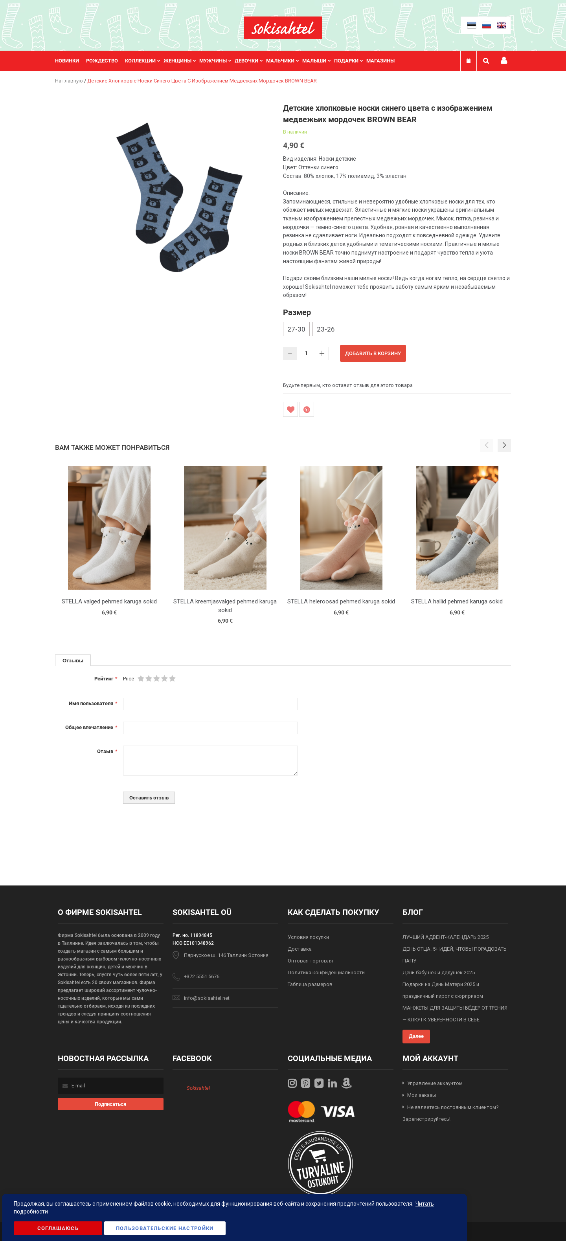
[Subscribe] (111, 1104)
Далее (416, 1036)
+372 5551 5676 (201, 976)
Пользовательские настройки (165, 1228)
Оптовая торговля (310, 961)
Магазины (380, 61)
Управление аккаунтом (435, 1083)
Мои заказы (421, 1095)
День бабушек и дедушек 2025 (438, 972)
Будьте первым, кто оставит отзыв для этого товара (348, 385)
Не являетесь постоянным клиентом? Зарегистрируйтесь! (450, 1113)
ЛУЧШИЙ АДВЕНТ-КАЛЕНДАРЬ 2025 (445, 937)
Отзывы (72, 660)
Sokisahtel (198, 1088)
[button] (504, 445)
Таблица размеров (310, 984)
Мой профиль (504, 61)
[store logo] (283, 27)
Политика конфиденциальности (326, 972)
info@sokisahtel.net (207, 998)
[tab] (73, 660)
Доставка (300, 949)
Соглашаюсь (58, 1228)
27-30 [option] (296, 329)
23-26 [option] (326, 329)
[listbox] (397, 330)
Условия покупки (308, 937)
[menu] (228, 61)
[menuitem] (70, 61)
